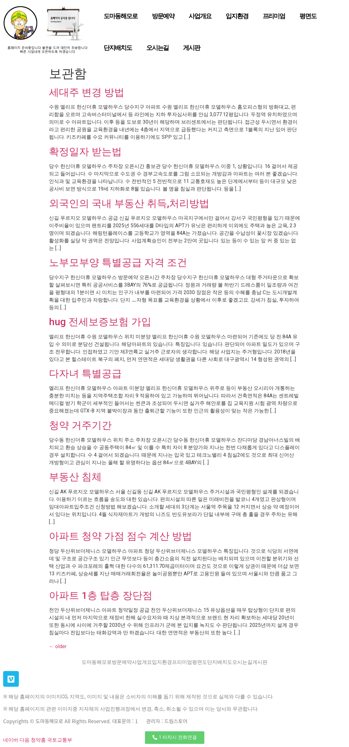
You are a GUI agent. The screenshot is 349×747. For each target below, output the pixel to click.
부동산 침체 (75, 477)
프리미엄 (274, 16)
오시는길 (157, 47)
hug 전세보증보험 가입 (100, 322)
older (58, 646)
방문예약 (163, 16)
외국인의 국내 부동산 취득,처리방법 (129, 203)
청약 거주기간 (80, 425)
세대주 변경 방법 (86, 92)
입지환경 (237, 16)
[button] (174, 737)
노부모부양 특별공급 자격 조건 (118, 262)
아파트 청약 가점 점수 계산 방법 (120, 536)
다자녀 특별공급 (85, 373)
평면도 (307, 16)
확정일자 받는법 (85, 152)
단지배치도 (118, 47)
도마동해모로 (120, 16)
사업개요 (200, 16)
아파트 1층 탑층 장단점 (101, 595)
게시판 (191, 47)
